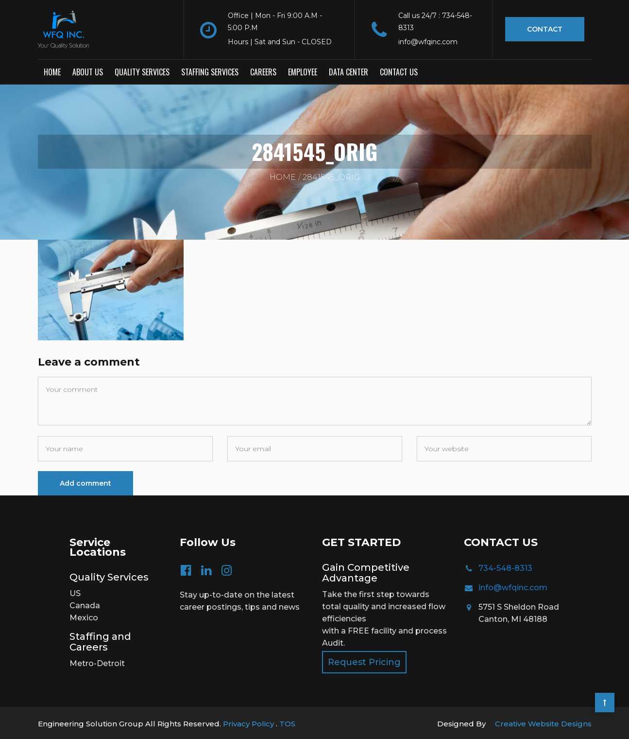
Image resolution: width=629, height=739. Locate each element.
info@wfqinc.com (512, 585)
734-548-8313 (505, 566)
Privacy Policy (249, 721)
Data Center (348, 70)
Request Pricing (364, 660)
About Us (87, 70)
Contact (544, 29)
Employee (302, 70)
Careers (263, 70)
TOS (287, 721)
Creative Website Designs (543, 721)
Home (52, 70)
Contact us (399, 70)
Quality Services (142, 70)
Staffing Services (209, 70)
